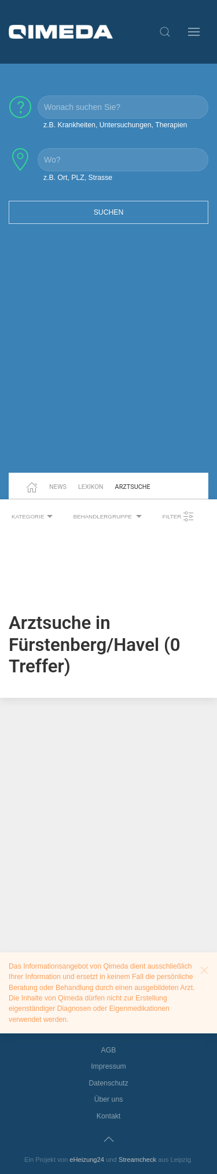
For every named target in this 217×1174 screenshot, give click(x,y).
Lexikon (91, 487)
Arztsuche (132, 487)
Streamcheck (137, 1159)
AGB (108, 1050)
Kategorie (34, 516)
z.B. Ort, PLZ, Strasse (77, 178)
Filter (178, 516)
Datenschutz (108, 1083)
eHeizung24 (86, 1159)
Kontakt (109, 1116)
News (58, 487)
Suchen (109, 212)
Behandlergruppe (109, 516)
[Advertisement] (108, 355)
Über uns (108, 1099)
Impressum (108, 1066)
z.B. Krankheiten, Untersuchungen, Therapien (115, 125)
